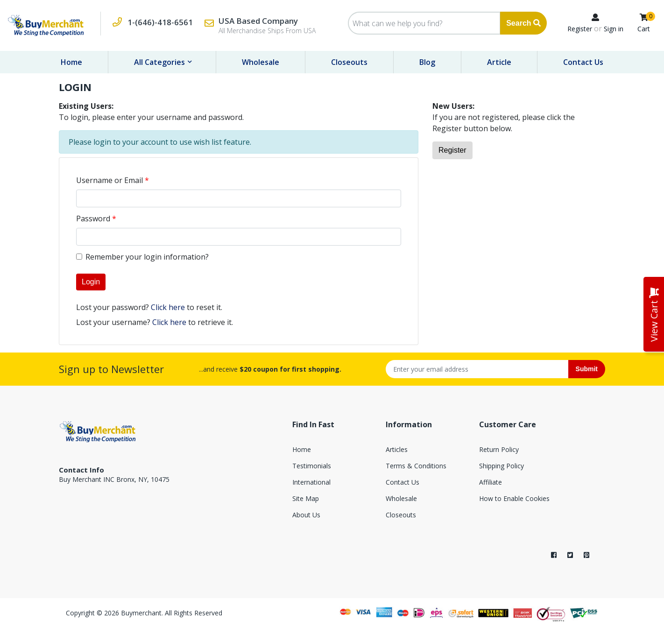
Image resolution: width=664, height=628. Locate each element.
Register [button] (452, 150)
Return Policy (499, 449)
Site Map (305, 498)
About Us (306, 514)
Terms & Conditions (416, 465)
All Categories (160, 62)
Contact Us (583, 62)
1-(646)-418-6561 (160, 22)
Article (499, 62)
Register (579, 28)
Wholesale (260, 62)
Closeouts (349, 62)
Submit (587, 369)
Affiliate (490, 482)
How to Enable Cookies (514, 498)
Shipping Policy (501, 465)
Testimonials (311, 465)
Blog (427, 62)
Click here (168, 307)
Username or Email (109, 180)
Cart (643, 28)
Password (93, 218)
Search (523, 23)
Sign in (613, 28)
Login (91, 282)
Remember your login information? (147, 257)
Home (71, 62)
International (311, 482)
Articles (397, 449)
